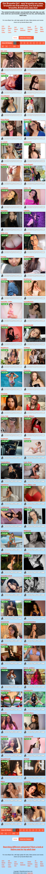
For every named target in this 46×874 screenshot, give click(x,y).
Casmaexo (27, 393)
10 (2, 46)
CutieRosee (4, 188)
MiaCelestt (4, 736)
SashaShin (4, 210)
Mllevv (3, 781)
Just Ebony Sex (16, 29)
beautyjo (3, 256)
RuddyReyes (5, 531)
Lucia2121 (27, 781)
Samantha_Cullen (6, 301)
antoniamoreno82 (6, 805)
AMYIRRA (4, 279)
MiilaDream (27, 531)
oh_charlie (4, 142)
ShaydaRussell (5, 759)
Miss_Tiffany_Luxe (30, 485)
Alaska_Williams (29, 416)
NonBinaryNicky (29, 256)
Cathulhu (27, 210)
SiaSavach (27, 438)
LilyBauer (4, 668)
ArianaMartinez (28, 301)
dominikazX (27, 576)
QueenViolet (28, 119)
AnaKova (4, 370)
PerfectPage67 (28, 164)
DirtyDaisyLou (28, 51)
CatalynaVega (28, 599)
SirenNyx (27, 553)
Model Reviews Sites (30, 29)
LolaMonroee (5, 507)
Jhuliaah (26, 759)
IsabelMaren (5, 485)
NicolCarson (28, 279)
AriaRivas (27, 347)
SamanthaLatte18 (6, 576)
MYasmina (27, 370)
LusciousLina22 (29, 96)
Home (15, 38)
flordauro (4, 164)
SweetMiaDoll (5, 96)
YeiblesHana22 (28, 736)
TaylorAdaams (5, 553)
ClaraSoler (4, 393)
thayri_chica (28, 507)
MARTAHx (4, 644)
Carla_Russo (28, 462)
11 (6, 46)
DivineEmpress (6, 690)
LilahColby (27, 73)
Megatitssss (4, 347)
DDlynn (3, 73)
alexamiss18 (5, 622)
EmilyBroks (4, 325)
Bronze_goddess (29, 668)
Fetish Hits (30, 873)
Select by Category (26, 38)
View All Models (7, 43)
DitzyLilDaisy (5, 119)
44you (26, 644)
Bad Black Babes (42, 29)
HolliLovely (4, 233)
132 (14, 46)
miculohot (27, 805)
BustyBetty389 (28, 325)
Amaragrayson (5, 599)
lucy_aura (4, 51)
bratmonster (28, 142)
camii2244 (27, 233)
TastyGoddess (5, 462)
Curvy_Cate (4, 416)
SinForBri (4, 713)
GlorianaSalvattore (30, 622)
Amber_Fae (27, 188)
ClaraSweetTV (28, 690)
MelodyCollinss (29, 713)
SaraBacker (4, 438)
